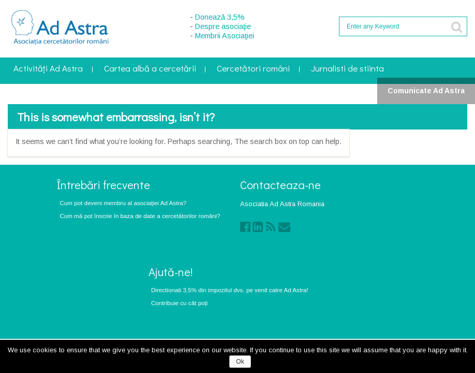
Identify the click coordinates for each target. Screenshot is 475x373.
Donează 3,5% (220, 17)
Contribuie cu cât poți (179, 302)
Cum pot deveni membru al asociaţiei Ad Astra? (123, 202)
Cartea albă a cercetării (150, 69)
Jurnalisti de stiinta (347, 69)
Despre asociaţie (223, 26)
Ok (240, 361)
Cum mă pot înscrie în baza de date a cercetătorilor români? (140, 215)
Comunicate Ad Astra (426, 91)
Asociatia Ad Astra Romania (282, 204)
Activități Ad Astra (48, 69)
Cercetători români (253, 69)
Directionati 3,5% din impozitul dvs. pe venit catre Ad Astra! (229, 289)
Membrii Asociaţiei (224, 36)
